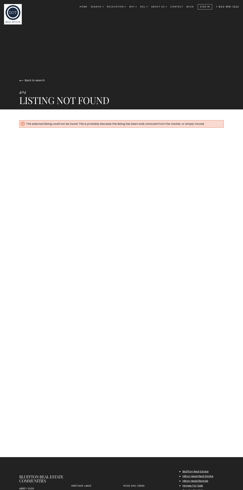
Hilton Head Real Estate (197, 476)
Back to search (32, 80)
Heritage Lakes (81, 485)
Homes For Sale (192, 486)
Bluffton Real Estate (195, 471)
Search (97, 6)
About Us (159, 6)
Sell (144, 6)
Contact (176, 6)
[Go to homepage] (21, 14)
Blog (190, 6)
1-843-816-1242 (227, 6)
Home (83, 6)
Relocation (116, 6)
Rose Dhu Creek (134, 485)
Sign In (205, 6)
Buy (133, 6)
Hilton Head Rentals (195, 481)
